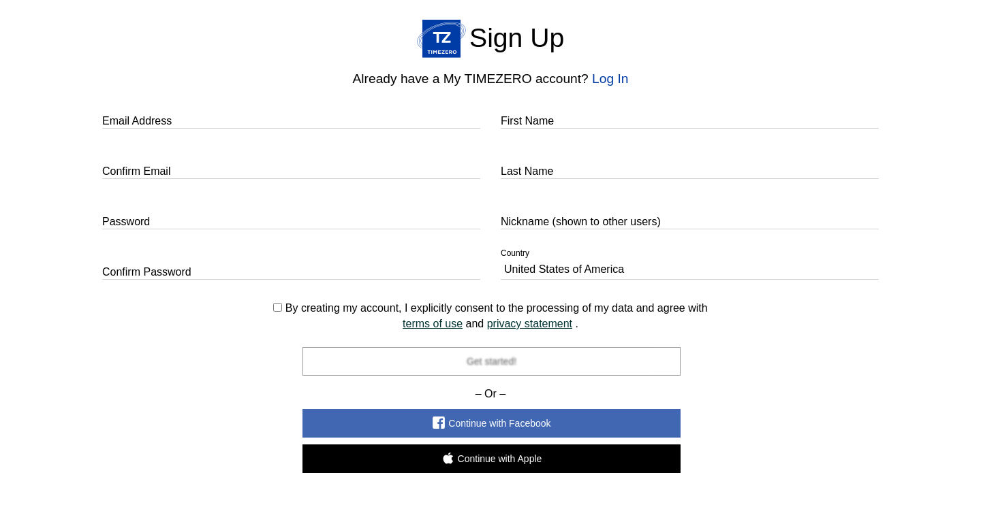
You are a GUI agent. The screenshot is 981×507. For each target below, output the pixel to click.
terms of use (433, 323)
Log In (610, 78)
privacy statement (529, 323)
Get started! (491, 361)
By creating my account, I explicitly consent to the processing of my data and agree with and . (490, 315)
